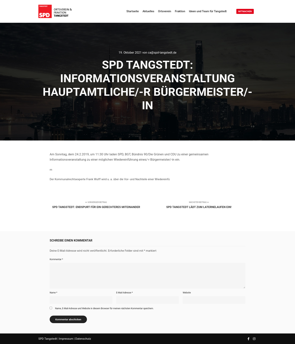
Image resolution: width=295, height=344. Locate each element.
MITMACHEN (245, 11)
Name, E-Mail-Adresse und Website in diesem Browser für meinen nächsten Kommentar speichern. (104, 308)
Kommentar (56, 259)
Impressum (66, 338)
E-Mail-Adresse (124, 292)
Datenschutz (83, 338)
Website (187, 292)
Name (53, 292)
